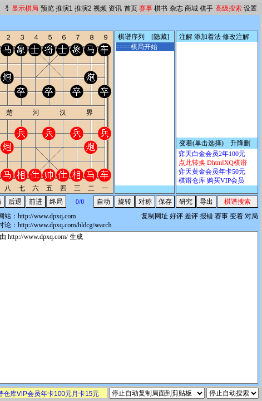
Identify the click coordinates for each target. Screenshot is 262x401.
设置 (250, 8)
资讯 (115, 8)
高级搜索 (228, 8)
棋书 (160, 8)
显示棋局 (25, 8)
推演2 (83, 8)
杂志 (176, 8)
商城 (191, 8)
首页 (130, 8)
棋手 (206, 8)
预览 (47, 8)
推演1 (64, 8)
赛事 (145, 8)
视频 (100, 8)
